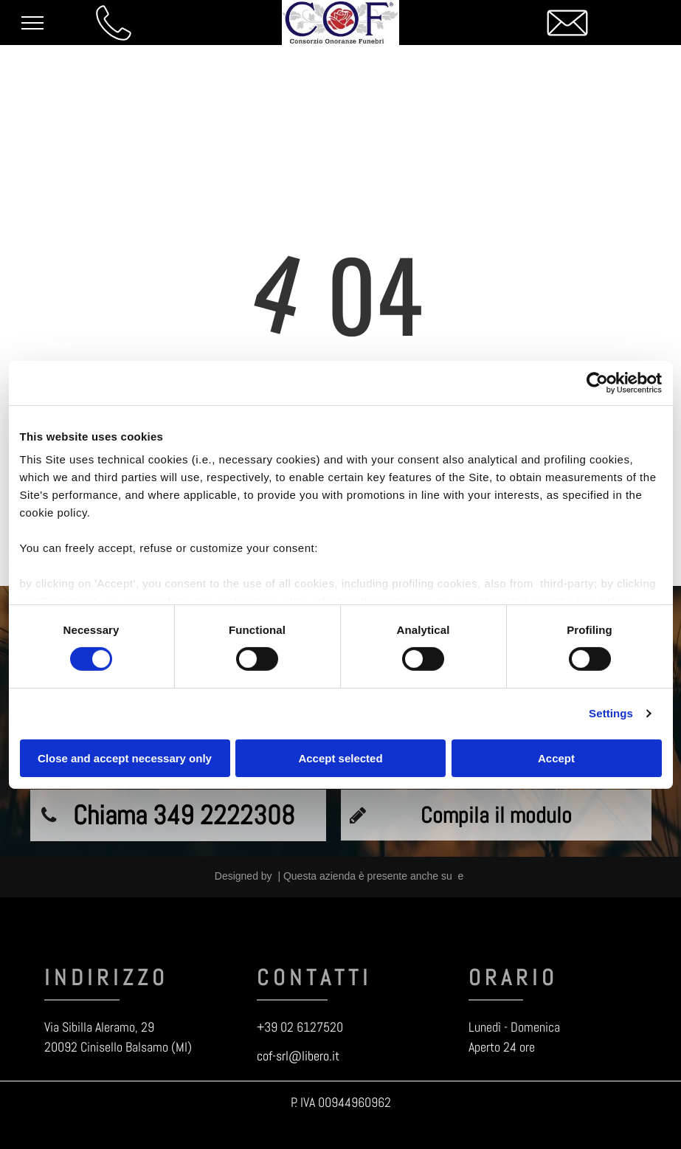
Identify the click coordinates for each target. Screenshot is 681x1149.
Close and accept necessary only (125, 758)
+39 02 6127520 (300, 1026)
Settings (611, 713)
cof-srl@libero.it (298, 1055)
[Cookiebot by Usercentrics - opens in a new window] (597, 382)
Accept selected (340, 758)
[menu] (32, 23)
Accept (556, 758)
